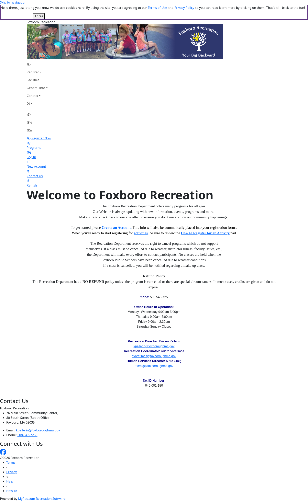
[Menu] (29, 130)
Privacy (11, 472)
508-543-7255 (27, 435)
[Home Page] (37, 64)
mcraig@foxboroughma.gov (154, 366)
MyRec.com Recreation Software (41, 498)
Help (9, 481)
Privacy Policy (184, 8)
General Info (36, 88)
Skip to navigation (13, 2)
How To (11, 491)
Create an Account (116, 227)
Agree (39, 16)
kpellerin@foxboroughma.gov (154, 346)
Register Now (41, 138)
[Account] (37, 104)
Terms (10, 462)
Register (33, 72)
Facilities (33, 80)
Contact (32, 96)
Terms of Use (157, 8)
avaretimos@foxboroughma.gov (154, 356)
